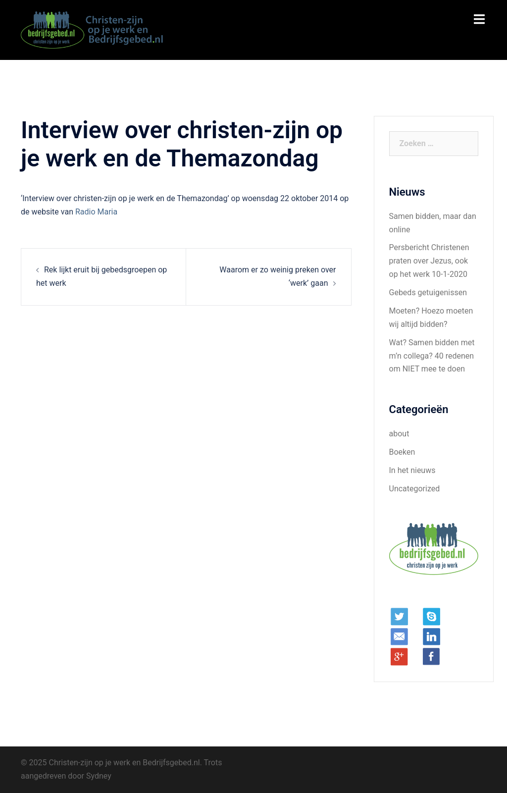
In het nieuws (412, 470)
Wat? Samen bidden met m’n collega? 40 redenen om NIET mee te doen (432, 356)
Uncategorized (414, 488)
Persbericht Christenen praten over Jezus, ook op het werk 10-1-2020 (429, 261)
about (399, 433)
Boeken (402, 452)
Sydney (98, 776)
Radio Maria (96, 211)
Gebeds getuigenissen (428, 292)
